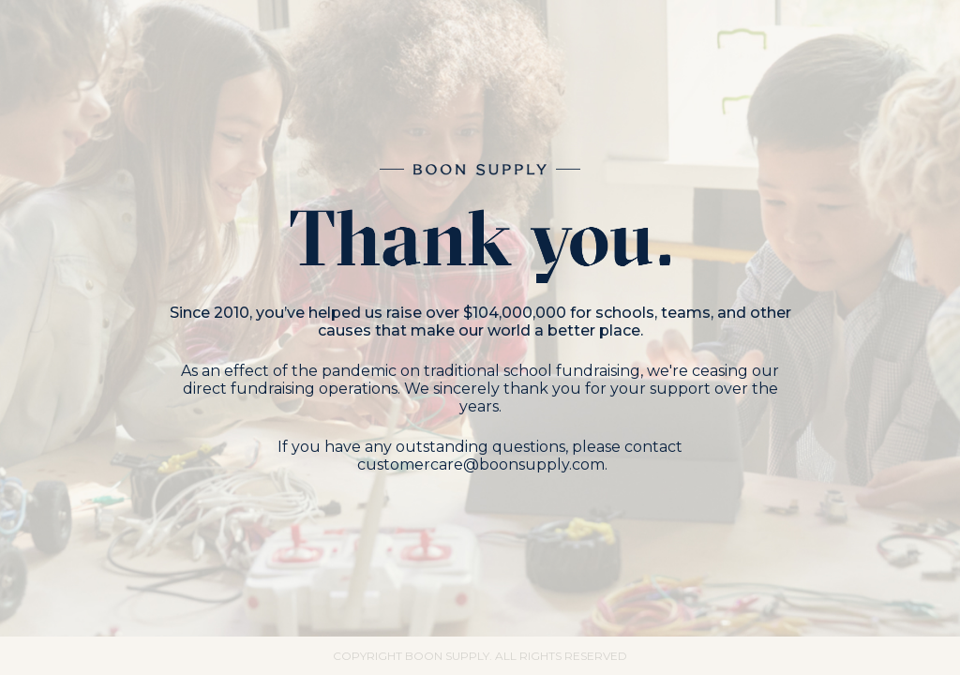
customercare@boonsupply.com (481, 464)
